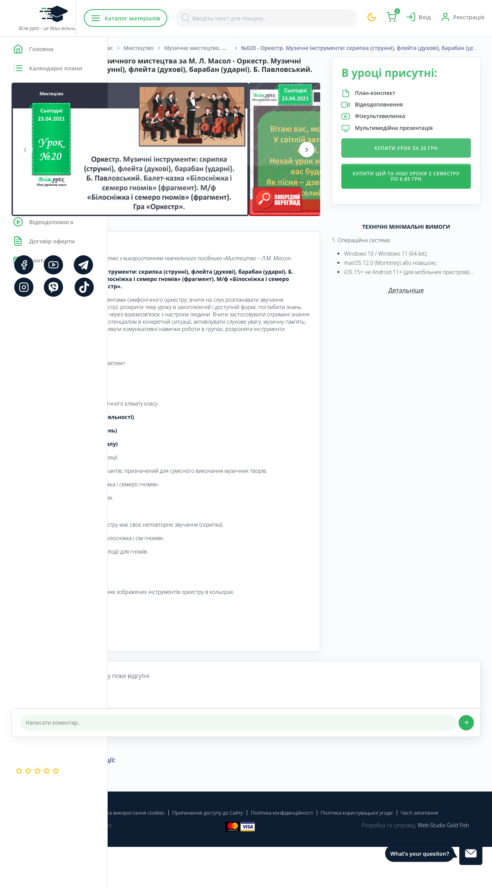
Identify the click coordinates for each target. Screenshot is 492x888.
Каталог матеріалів (157, 18)
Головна (130, 48)
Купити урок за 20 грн (424, 161)
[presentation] (132, 157)
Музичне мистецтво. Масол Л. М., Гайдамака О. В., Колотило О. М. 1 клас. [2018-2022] (310, 48)
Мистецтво (246, 48)
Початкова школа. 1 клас (186, 48)
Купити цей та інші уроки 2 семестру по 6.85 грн (424, 189)
